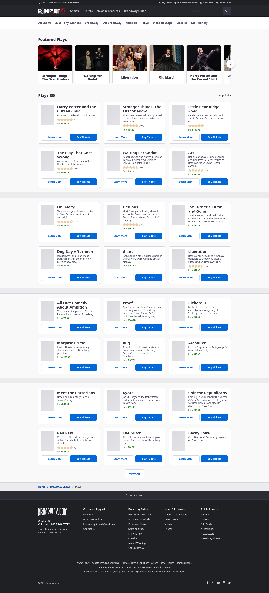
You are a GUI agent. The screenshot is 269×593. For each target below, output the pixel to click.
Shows (74, 11)
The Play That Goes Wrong (75, 155)
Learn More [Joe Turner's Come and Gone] (186, 236)
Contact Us (44, 521)
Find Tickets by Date (139, 514)
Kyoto (128, 392)
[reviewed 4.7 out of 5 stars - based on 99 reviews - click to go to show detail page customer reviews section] (198, 170)
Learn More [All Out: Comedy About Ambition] (55, 327)
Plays (145, 23)
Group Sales (223, 2)
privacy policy (136, 571)
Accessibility (207, 528)
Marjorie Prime (71, 343)
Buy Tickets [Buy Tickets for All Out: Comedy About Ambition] (83, 327)
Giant (128, 251)
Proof (128, 303)
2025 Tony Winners (68, 23)
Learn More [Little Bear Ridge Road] (186, 137)
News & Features (108, 11)
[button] (230, 64)
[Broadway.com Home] (51, 11)
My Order (165, 2)
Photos (168, 528)
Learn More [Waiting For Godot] (120, 181)
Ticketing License (184, 562)
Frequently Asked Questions (99, 524)
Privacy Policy (83, 562)
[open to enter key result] (227, 11)
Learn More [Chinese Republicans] (186, 417)
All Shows (44, 23)
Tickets (88, 11)
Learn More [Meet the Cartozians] (55, 417)
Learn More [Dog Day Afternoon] (55, 277)
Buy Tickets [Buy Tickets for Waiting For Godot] (149, 181)
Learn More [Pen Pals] (55, 458)
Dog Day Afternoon (75, 251)
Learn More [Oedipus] (120, 236)
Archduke (197, 343)
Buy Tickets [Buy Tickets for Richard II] (214, 327)
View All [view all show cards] (134, 474)
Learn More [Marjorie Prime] (55, 367)
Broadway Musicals (139, 519)
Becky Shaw (199, 433)
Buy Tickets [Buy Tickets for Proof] (149, 327)
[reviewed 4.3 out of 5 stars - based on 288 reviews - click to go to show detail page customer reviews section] (67, 221)
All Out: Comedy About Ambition (72, 305)
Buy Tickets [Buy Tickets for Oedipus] (149, 236)
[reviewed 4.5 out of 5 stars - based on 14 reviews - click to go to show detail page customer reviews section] (198, 266)
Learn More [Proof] (120, 327)
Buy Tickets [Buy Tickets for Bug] (149, 367)
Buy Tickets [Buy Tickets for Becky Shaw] (214, 458)
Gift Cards (206, 2)
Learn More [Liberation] (186, 277)
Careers (205, 519)
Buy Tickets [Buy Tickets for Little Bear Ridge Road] (214, 137)
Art (191, 153)
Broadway (92, 23)
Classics (182, 23)
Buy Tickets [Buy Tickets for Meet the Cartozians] (83, 417)
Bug (126, 343)
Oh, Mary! (66, 207)
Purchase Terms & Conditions (135, 562)
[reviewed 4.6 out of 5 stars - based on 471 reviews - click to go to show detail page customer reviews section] (67, 119)
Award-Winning (137, 543)
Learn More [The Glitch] (120, 458)
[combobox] (210, 11)
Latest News (171, 519)
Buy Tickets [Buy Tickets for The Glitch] (149, 458)
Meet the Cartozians (76, 392)
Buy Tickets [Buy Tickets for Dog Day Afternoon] (83, 277)
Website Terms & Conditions (105, 562)
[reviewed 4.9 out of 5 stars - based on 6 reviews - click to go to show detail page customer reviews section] (132, 224)
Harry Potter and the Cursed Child (76, 109)
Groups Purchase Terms (162, 562)
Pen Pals (65, 433)
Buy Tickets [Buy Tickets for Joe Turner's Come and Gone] (214, 236)
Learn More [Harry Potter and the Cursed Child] (55, 137)
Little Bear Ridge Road (203, 109)
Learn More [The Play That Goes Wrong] (55, 181)
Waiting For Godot (140, 153)
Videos (168, 524)
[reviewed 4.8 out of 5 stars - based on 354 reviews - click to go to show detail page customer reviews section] (133, 125)
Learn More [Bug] (120, 367)
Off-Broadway (112, 23)
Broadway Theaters (212, 538)
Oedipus (130, 207)
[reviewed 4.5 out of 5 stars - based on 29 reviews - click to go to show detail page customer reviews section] (133, 167)
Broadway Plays (137, 524)
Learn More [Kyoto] (120, 417)
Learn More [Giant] (120, 277)
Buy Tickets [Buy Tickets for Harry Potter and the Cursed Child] (83, 137)
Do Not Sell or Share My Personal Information (148, 567)
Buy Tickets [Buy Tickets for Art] (214, 181)
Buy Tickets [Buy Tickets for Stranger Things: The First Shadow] (149, 137)
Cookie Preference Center (111, 567)
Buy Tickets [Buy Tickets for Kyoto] (149, 417)
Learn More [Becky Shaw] (186, 458)
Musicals (131, 23)
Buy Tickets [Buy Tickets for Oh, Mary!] (83, 236)
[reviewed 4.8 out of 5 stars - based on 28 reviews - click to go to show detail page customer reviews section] (198, 125)
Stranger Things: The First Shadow (142, 109)
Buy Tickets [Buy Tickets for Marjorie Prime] (83, 367)
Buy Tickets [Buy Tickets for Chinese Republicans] (214, 417)
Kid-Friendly (199, 23)
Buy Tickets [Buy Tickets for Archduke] (214, 367)
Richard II (197, 303)
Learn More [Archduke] (186, 367)
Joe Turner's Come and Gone (205, 209)
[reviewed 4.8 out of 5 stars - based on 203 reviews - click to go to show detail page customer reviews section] (67, 168)
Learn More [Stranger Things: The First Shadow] (120, 137)
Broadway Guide (135, 11)
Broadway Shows (58, 486)
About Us (206, 514)
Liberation (198, 251)
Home (41, 486)
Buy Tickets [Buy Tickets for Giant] (149, 277)
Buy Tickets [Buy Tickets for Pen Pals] (83, 458)
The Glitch (132, 433)
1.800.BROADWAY (58, 2)
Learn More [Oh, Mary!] (55, 236)
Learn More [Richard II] (186, 327)
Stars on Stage (162, 23)
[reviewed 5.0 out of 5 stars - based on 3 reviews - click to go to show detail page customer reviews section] (66, 447)
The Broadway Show (186, 2)
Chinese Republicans (207, 392)
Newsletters (207, 533)
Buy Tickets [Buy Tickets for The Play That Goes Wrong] (83, 181)
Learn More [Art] (186, 181)
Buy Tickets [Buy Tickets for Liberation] (214, 277)
